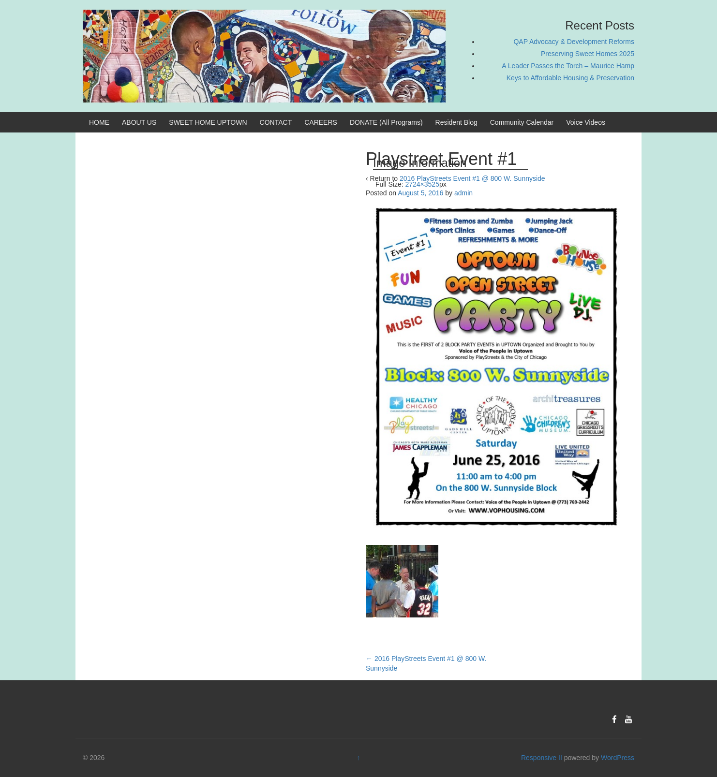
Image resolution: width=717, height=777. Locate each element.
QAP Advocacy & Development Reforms (573, 41)
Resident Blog (456, 122)
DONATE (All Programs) (386, 122)
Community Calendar (522, 122)
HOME (99, 122)
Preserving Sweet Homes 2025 (587, 54)
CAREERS (320, 122)
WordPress (617, 758)
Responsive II (541, 758)
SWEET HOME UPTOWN (208, 122)
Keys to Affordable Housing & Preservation (570, 78)
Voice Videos (585, 122)
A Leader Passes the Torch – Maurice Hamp (568, 66)
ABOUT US (139, 122)
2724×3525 (422, 184)
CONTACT (276, 122)
